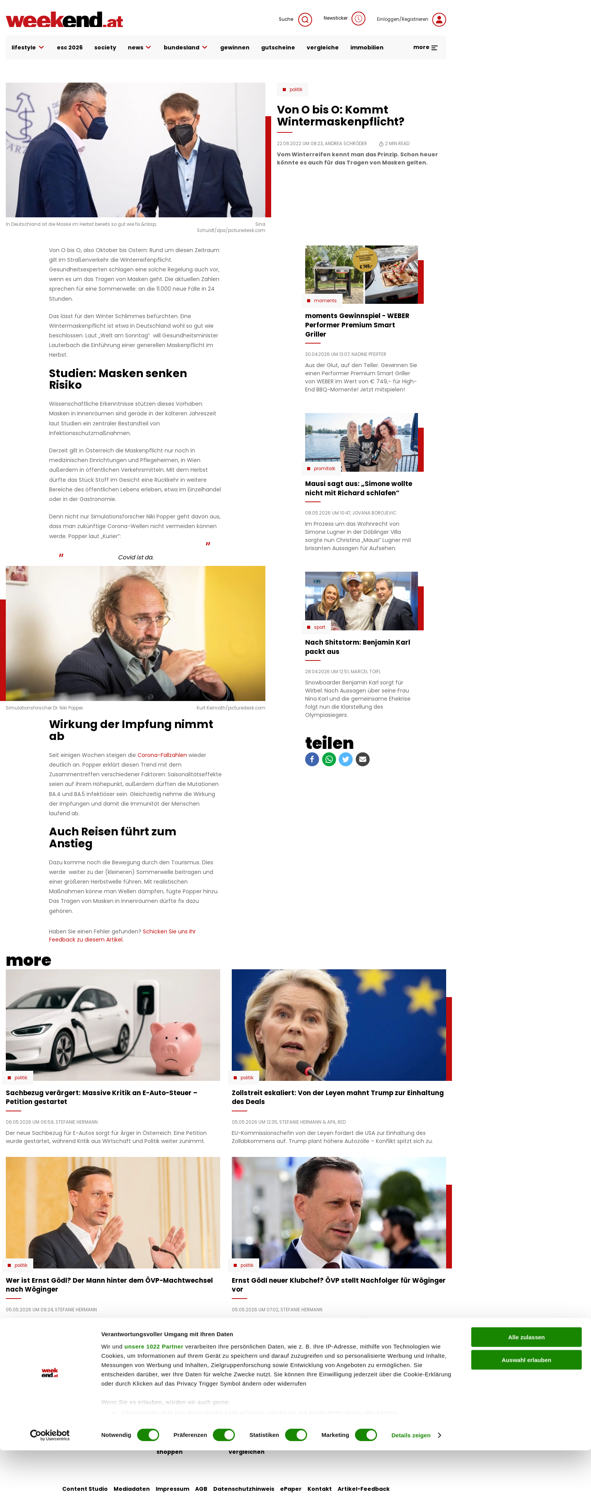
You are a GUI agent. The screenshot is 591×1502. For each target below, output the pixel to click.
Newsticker (344, 18)
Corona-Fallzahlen (163, 755)
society (105, 47)
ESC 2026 (70, 47)
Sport (319, 627)
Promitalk (324, 469)
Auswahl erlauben (526, 1411)
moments (325, 301)
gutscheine (278, 47)
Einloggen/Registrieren (411, 20)
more (425, 47)
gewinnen (235, 47)
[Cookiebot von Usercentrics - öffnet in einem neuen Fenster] (50, 1487)
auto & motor (176, 1368)
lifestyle (28, 48)
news (140, 48)
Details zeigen (410, 1486)
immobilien (367, 47)
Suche (295, 20)
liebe (236, 1368)
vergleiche (323, 47)
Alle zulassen (526, 1389)
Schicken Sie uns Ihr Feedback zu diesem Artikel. (122, 935)
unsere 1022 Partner (153, 1398)
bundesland (186, 48)
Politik (296, 89)
